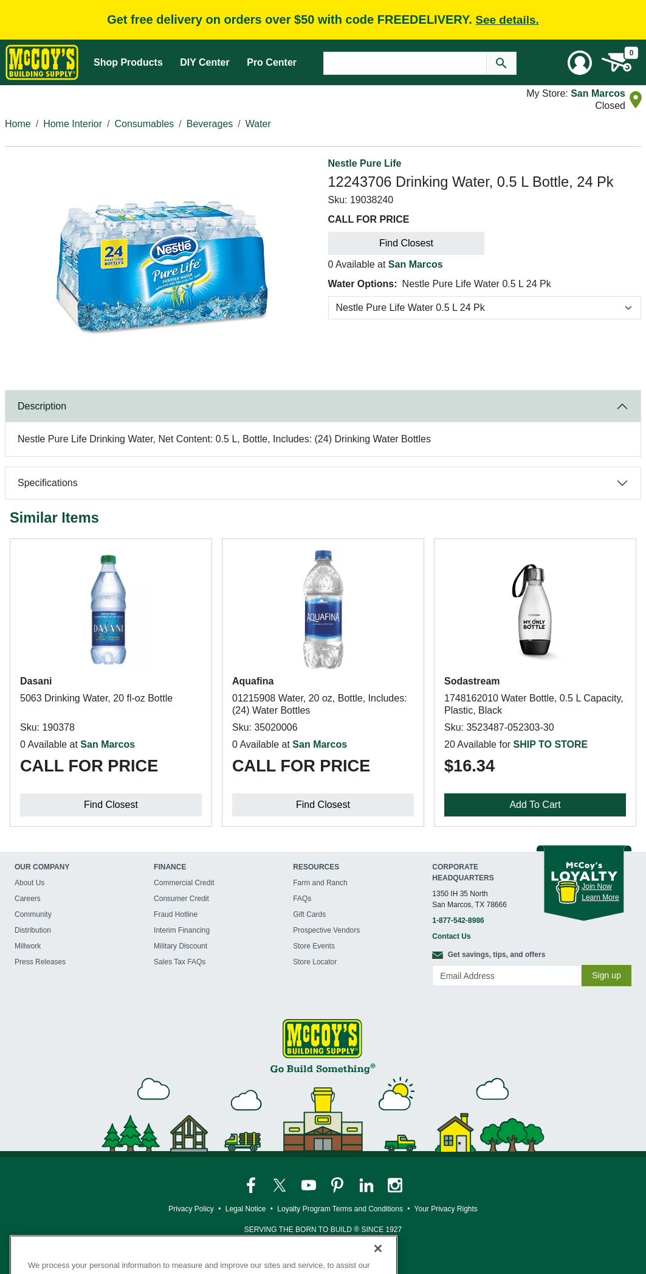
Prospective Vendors (326, 930)
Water (258, 124)
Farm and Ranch (320, 883)
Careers (28, 898)
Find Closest (406, 243)
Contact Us (451, 936)
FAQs (302, 898)
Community (33, 914)
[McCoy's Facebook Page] (251, 1184)
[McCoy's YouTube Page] (309, 1184)
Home (18, 124)
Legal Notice (245, 1209)
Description (42, 406)
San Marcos (598, 93)
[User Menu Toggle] (580, 62)
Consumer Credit (181, 898)
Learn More (600, 897)
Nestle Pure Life (365, 163)
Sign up (606, 975)
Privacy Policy (191, 1209)
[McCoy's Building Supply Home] (42, 62)
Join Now (596, 886)
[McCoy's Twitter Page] (280, 1184)
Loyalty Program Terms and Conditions (340, 1209)
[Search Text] (405, 63)
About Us (29, 883)
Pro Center (272, 62)
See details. (507, 19)
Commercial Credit (184, 883)
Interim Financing (182, 930)
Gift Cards (309, 914)
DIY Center (205, 62)
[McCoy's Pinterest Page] (338, 1184)
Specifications (48, 483)
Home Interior (72, 124)
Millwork (28, 946)
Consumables (144, 124)
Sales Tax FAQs (179, 962)
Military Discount (180, 946)
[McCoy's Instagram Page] (395, 1184)
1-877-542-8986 (458, 920)
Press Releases (40, 962)
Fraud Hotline (176, 914)
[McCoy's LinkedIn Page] (367, 1184)
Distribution (33, 930)
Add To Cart (534, 804)
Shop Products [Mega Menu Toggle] (128, 62)
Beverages (210, 124)
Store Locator (315, 962)
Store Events (314, 946)
